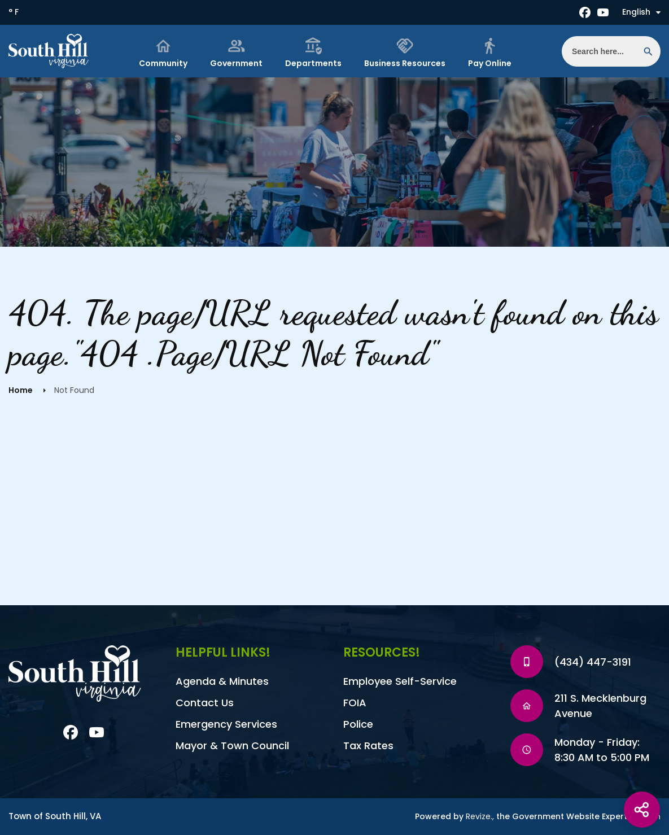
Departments (313, 53)
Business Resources (404, 53)
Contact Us (205, 703)
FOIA (354, 703)
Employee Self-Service (400, 681)
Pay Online (489, 53)
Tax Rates (368, 745)
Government (236, 53)
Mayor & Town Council (232, 745)
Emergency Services (226, 724)
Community (163, 53)
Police (358, 724)
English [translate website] (641, 12)
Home (20, 390)
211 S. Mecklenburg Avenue (600, 705)
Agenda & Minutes (222, 681)
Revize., (480, 816)
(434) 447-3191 (592, 662)
